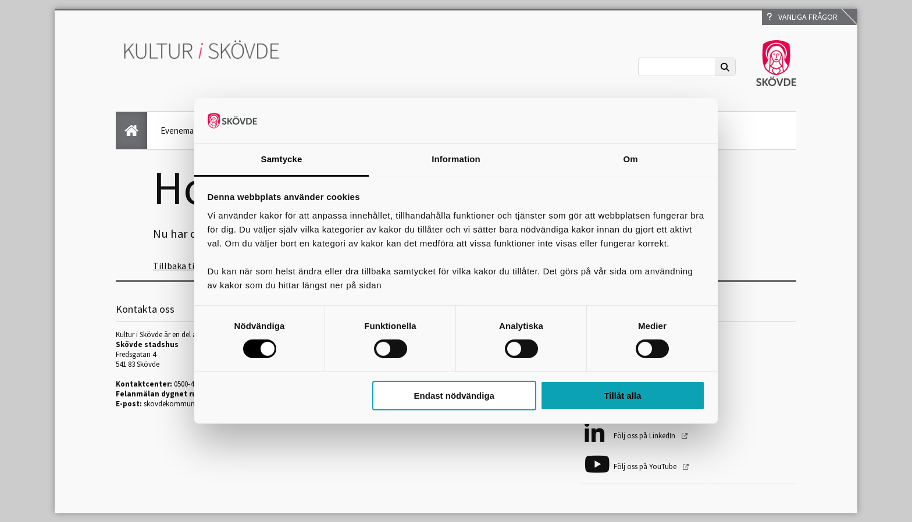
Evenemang (182, 130)
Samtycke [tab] (281, 159)
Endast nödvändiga (454, 396)
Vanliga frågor (802, 17)
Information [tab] (456, 159)
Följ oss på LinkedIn (645, 436)
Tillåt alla (622, 396)
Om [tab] (630, 159)
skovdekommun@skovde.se (188, 404)
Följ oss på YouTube (646, 466)
